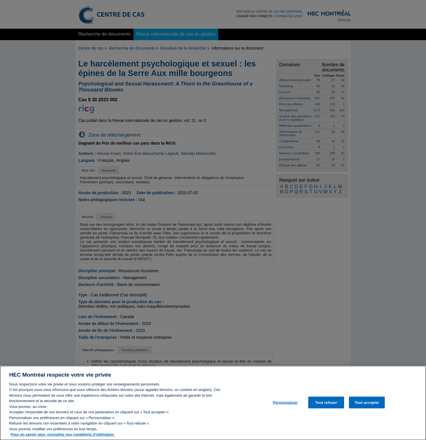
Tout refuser (326, 405)
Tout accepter (367, 405)
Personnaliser (285, 405)
